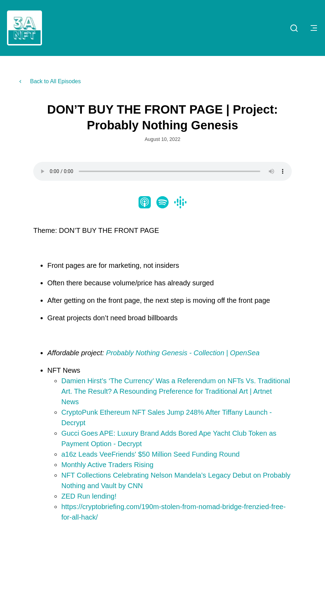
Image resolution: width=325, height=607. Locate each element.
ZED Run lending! (89, 496)
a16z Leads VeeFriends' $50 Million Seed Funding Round (150, 454)
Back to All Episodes (49, 81)
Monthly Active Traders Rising (107, 465)
